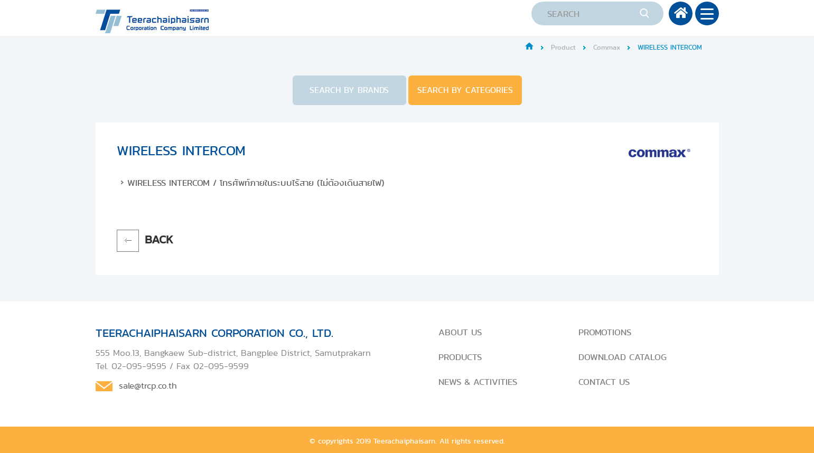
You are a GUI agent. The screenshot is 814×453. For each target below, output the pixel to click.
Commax (606, 47)
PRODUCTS (460, 357)
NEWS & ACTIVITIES (477, 381)
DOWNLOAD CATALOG (622, 357)
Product (563, 47)
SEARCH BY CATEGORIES (465, 90)
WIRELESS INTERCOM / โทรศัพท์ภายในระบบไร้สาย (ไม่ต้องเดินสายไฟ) (256, 182)
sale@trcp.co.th (148, 385)
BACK (159, 239)
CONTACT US (604, 381)
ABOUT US (460, 332)
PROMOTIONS (604, 332)
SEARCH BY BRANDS (349, 90)
